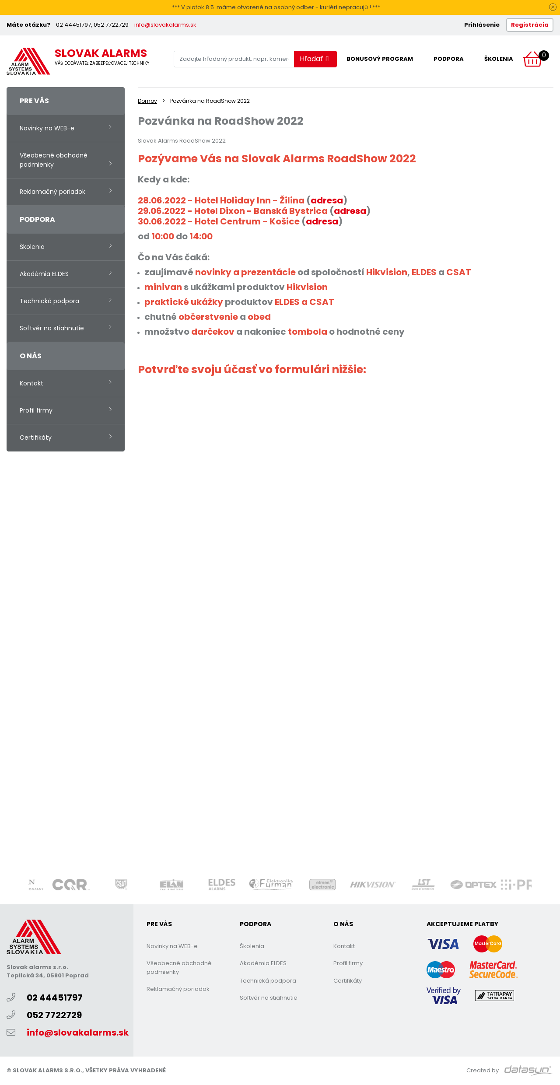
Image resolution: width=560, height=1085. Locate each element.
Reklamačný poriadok (52, 191)
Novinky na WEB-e (47, 128)
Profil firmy (36, 410)
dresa (330, 200)
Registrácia (530, 25)
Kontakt (31, 383)
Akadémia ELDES (44, 274)
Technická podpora (49, 301)
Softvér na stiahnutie (52, 328)
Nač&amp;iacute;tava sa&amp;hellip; (278, 622)
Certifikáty (36, 437)
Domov (147, 101)
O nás (31, 356)
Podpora (449, 59)
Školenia (498, 59)
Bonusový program (379, 59)
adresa (350, 211)
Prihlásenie (482, 25)
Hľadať (314, 59)
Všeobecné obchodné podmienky (54, 160)
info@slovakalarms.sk (165, 25)
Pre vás (34, 101)
